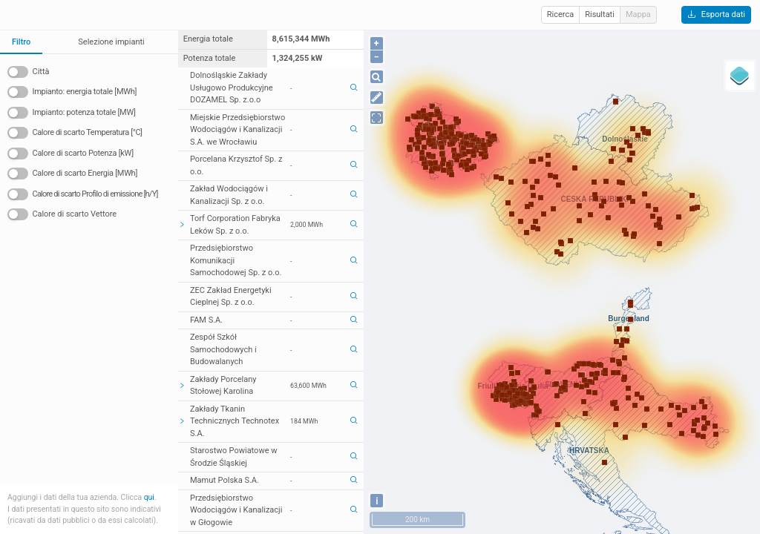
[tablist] (89, 42)
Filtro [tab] (21, 42)
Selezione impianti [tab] (111, 42)
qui (149, 497)
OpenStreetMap (676, 526)
